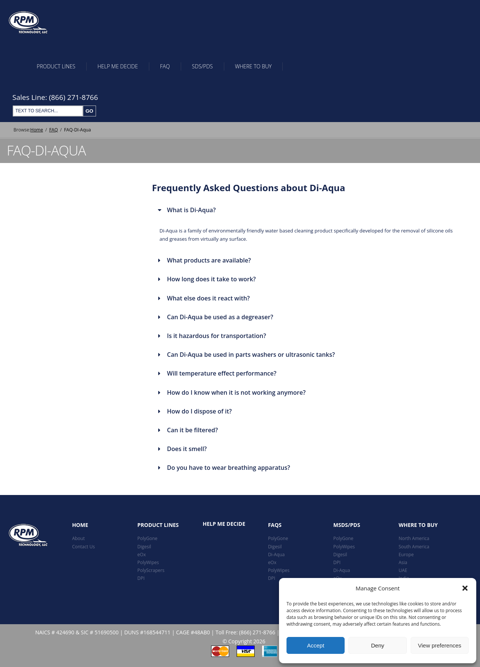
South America (414, 546)
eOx (141, 554)
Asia (403, 562)
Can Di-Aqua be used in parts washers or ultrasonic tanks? (251, 354)
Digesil (144, 546)
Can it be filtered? (192, 430)
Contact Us (83, 546)
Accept (315, 645)
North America (414, 538)
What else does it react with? (208, 298)
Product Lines (56, 66)
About (78, 538)
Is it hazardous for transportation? (216, 336)
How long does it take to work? (211, 279)
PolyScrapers (150, 570)
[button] (465, 588)
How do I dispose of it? (199, 411)
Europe (406, 554)
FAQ (165, 66)
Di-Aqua (276, 554)
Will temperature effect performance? (221, 373)
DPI (140, 578)
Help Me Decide (118, 66)
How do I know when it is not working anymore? (236, 392)
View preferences (440, 645)
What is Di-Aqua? (191, 210)
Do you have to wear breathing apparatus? (228, 467)
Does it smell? (187, 449)
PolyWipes (148, 562)
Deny (377, 645)
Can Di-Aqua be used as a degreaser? (220, 317)
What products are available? (209, 260)
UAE (403, 570)
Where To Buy (253, 66)
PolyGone (147, 538)
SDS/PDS (202, 66)
